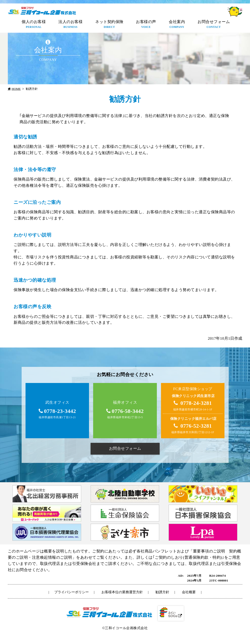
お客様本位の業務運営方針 (122, 592)
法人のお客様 (70, 24)
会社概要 (189, 592)
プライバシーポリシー (71, 592)
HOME (16, 89)
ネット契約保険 (109, 24)
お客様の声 (146, 24)
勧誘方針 (162, 592)
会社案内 (177, 24)
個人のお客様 (34, 24)
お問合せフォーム (214, 24)
